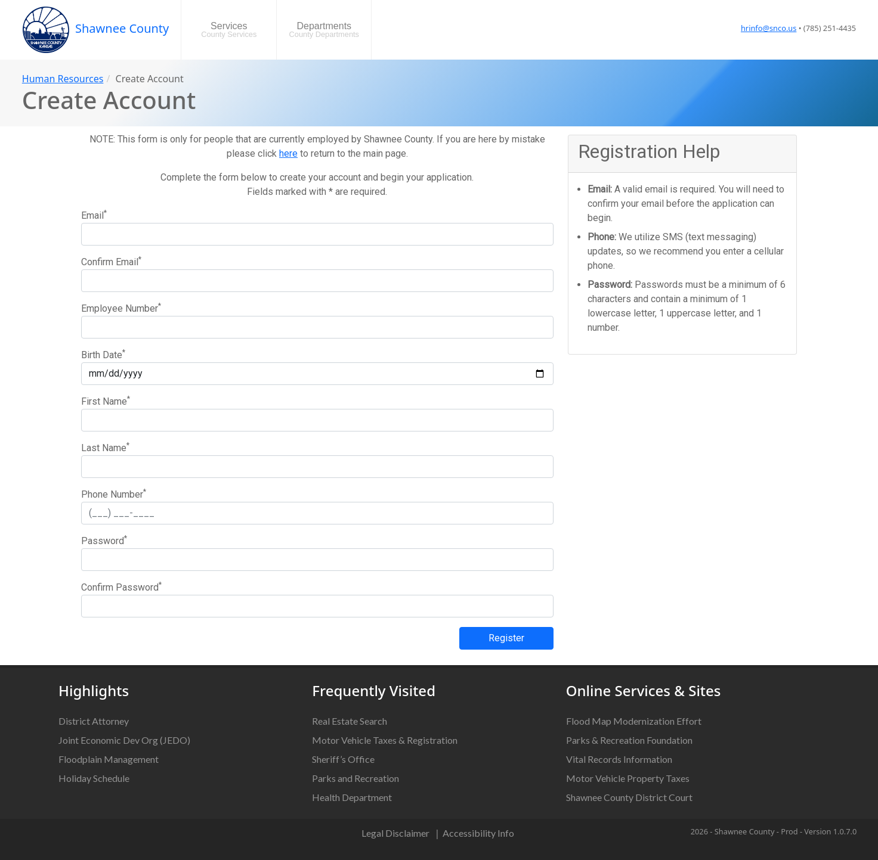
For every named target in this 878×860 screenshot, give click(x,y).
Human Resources (63, 78)
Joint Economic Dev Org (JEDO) (124, 740)
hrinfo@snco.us (768, 28)
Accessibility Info (478, 833)
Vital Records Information (619, 759)
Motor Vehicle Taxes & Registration (384, 740)
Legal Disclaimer (395, 833)
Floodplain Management (108, 759)
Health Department (352, 797)
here (288, 153)
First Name (105, 401)
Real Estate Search (349, 721)
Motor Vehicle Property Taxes (628, 778)
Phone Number (113, 494)
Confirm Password (121, 586)
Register (506, 638)
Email (94, 215)
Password (104, 540)
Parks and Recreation (355, 778)
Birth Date (103, 354)
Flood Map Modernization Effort (633, 721)
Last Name (105, 447)
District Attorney (93, 721)
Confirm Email (111, 261)
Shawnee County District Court (629, 797)
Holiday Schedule (93, 778)
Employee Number (121, 308)
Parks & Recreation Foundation (629, 740)
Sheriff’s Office (343, 759)
